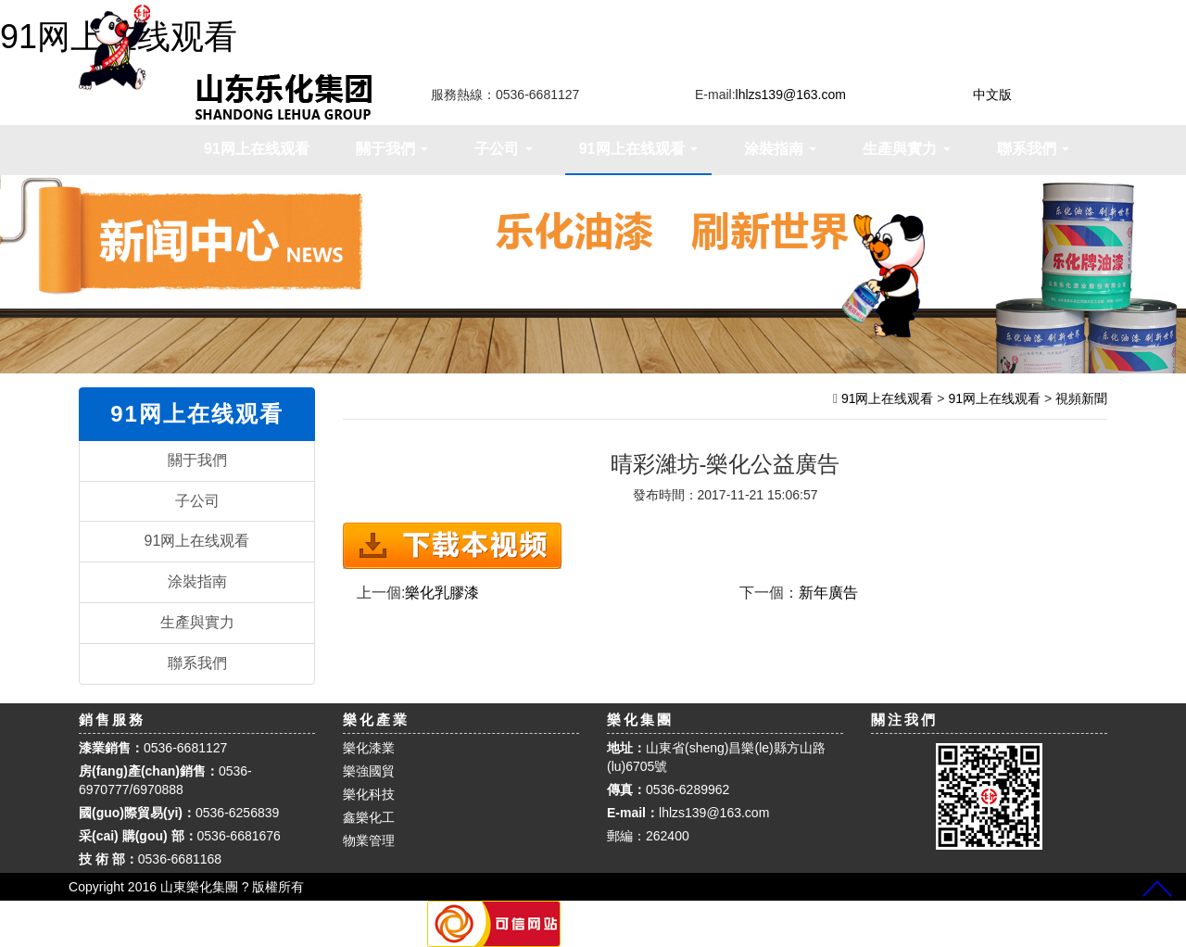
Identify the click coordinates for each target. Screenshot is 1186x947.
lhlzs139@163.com (714, 812)
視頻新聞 (1081, 398)
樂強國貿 (369, 771)
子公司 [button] (503, 149)
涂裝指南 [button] (780, 149)
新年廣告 (828, 592)
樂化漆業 (369, 747)
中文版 (992, 94)
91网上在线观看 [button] (638, 149)
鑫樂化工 (369, 817)
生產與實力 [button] (906, 149)
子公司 (197, 501)
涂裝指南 (197, 581)
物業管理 (369, 840)
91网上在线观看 (256, 149)
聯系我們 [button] (1033, 149)
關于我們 (197, 460)
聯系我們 (197, 663)
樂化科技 (369, 794)
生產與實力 (197, 622)
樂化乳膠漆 (442, 592)
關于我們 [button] (392, 149)
